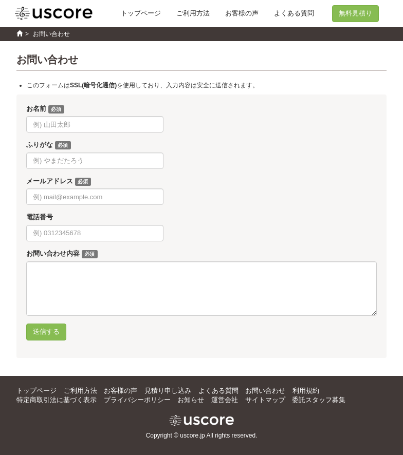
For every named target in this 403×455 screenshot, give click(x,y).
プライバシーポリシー (137, 400)
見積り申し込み (167, 390)
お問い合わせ (265, 390)
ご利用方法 (193, 13)
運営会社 (224, 400)
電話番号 (39, 217)
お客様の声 (242, 13)
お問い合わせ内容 (53, 253)
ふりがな (39, 144)
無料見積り (355, 13)
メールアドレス (49, 181)
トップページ (141, 13)
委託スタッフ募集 (318, 400)
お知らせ (190, 400)
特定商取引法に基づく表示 (56, 400)
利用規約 (305, 390)
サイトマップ (265, 400)
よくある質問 (294, 13)
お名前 (36, 108)
